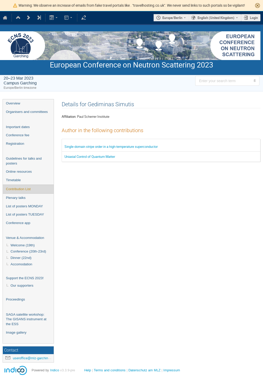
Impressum (171, 370)
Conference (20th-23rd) (28, 251)
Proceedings (15, 299)
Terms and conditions (110, 370)
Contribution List (18, 189)
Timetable (13, 180)
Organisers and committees (27, 112)
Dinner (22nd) (21, 258)
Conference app (18, 223)
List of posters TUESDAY (25, 214)
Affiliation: (69, 116)
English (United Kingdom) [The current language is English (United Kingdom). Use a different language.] (216, 17)
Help (87, 370)
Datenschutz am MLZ (144, 370)
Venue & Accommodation (25, 238)
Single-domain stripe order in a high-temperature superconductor (111, 146)
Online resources (19, 171)
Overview (13, 103)
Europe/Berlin (172, 17)
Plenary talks (15, 198)
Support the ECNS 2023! (25, 278)
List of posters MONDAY (24, 206)
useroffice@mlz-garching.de (33, 358)
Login (254, 17)
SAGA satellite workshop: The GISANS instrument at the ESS (26, 319)
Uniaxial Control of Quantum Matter (89, 156)
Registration (15, 144)
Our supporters (22, 285)
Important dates (18, 127)
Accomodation (21, 264)
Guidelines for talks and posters (24, 161)
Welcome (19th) (23, 245)
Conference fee (17, 135)
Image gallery (16, 332)
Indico (54, 370)
